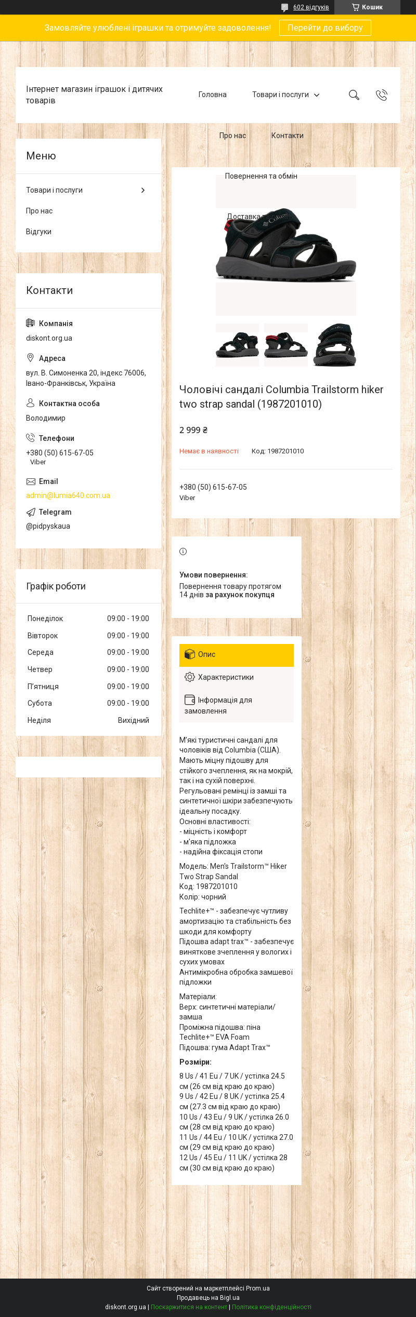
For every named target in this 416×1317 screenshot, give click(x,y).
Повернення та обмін (261, 176)
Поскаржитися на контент (189, 1307)
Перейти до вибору (325, 28)
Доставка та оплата (261, 217)
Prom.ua (258, 1288)
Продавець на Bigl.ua (208, 1297)
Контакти (287, 135)
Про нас (232, 135)
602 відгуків (311, 7)
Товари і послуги (280, 94)
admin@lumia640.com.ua (68, 495)
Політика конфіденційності (271, 1307)
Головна (213, 94)
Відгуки (38, 231)
